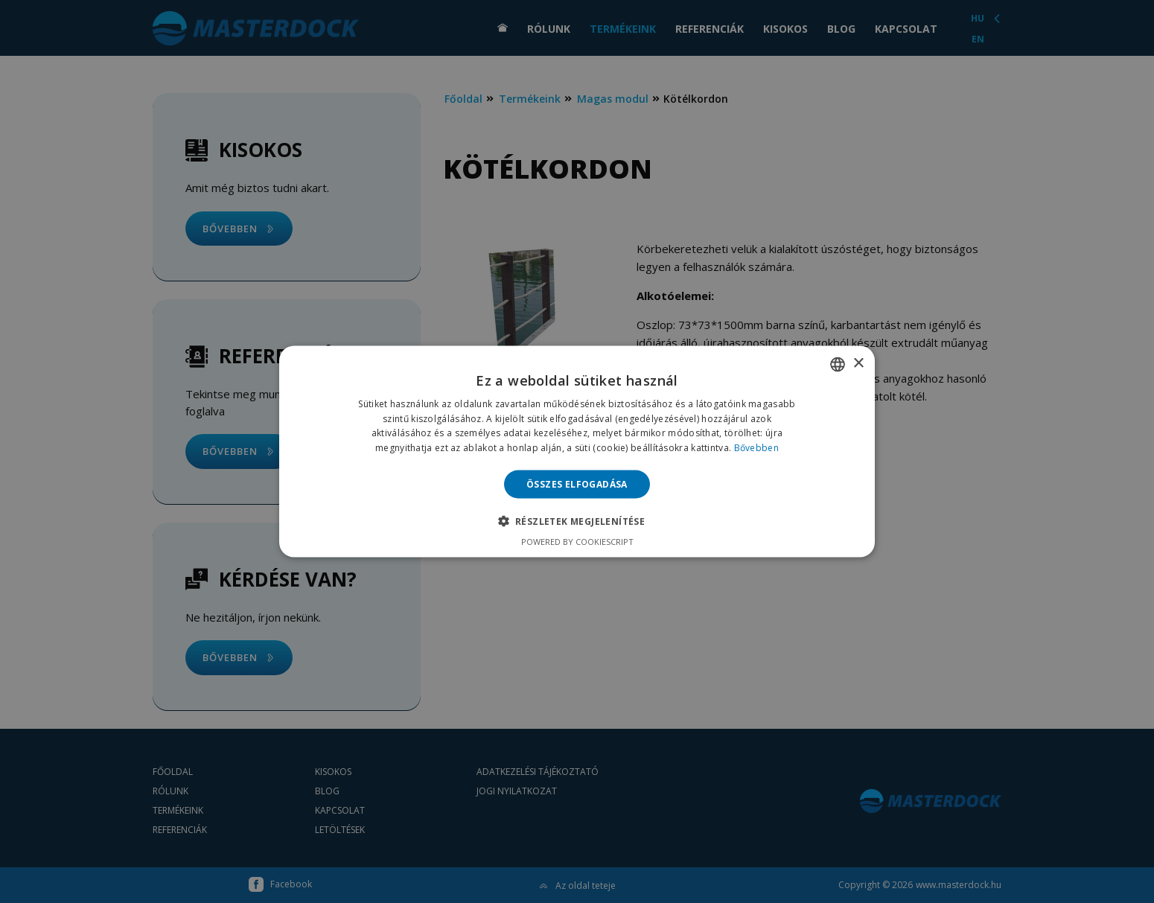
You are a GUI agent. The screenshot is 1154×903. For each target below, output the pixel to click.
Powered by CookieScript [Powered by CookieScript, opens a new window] (577, 541)
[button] (577, 521)
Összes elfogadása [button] (577, 484)
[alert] (577, 451)
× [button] (858, 363)
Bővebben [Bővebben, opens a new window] (756, 447)
